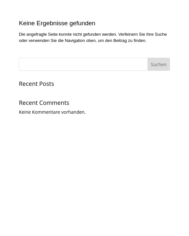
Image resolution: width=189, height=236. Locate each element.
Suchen (158, 64)
